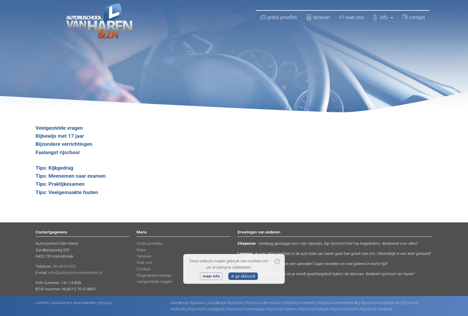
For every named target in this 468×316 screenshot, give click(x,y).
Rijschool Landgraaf (206, 308)
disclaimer (61, 302)
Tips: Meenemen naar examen (71, 176)
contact (413, 17)
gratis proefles (278, 17)
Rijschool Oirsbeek (376, 308)
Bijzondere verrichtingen (64, 144)
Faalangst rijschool (58, 152)
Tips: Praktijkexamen (60, 184)
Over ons (145, 262)
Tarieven (144, 256)
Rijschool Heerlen (300, 302)
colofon (42, 302)
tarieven (318, 17)
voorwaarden (84, 302)
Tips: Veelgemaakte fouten (67, 192)
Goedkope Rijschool (225, 302)
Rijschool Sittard (313, 308)
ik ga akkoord (243, 276)
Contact (144, 269)
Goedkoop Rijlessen (187, 302)
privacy (105, 302)
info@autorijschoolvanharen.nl (75, 272)
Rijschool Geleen (282, 308)
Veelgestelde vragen (59, 128)
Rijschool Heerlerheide (338, 302)
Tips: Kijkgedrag (54, 168)
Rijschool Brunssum (264, 302)
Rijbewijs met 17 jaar (60, 136)
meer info (211, 276)
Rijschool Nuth (344, 308)
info (383, 17)
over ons (351, 17)
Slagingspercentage (154, 275)
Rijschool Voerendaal (245, 308)
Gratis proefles (149, 243)
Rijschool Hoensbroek (380, 302)
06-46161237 (64, 266)
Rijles (141, 249)
